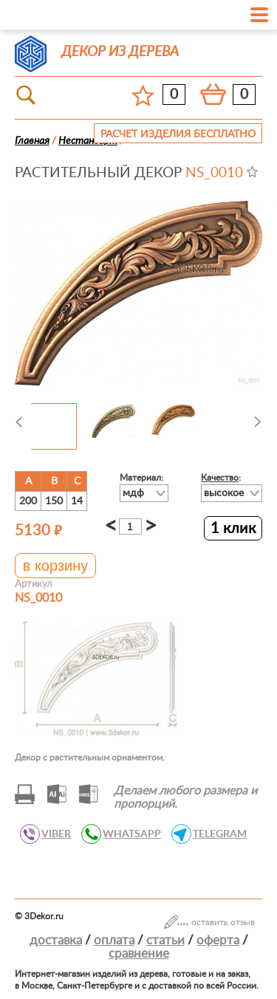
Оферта (217, 940)
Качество (220, 477)
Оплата (114, 940)
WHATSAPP (128, 834)
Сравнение (139, 953)
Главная (32, 141)
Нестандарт (87, 141)
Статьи (165, 940)
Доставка (56, 940)
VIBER (52, 834)
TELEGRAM (216, 834)
